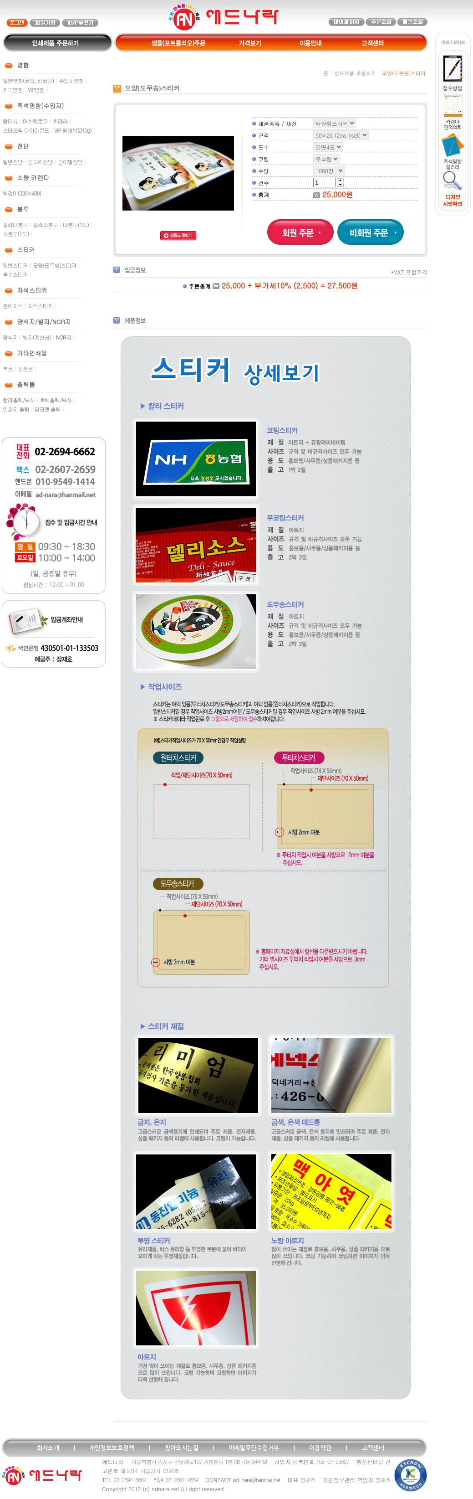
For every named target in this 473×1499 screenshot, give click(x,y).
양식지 (10, 337)
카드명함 (13, 89)
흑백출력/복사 (55, 400)
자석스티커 (40, 305)
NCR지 (63, 337)
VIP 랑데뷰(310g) (73, 130)
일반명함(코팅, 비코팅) (28, 80)
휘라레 (60, 121)
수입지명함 (71, 80)
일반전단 (13, 161)
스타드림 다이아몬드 (26, 130)
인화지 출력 (16, 409)
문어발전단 (70, 161)
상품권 (25, 368)
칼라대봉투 (15, 224)
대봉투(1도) (76, 224)
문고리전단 (40, 161)
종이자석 (13, 305)
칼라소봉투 (45, 224)
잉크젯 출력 (47, 409)
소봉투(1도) (16, 233)
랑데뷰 (10, 121)
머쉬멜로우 (35, 121)
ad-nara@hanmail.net (256, 1480)
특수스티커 (15, 274)
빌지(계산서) (37, 337)
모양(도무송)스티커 (54, 265)
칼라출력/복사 (19, 400)
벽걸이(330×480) (22, 193)
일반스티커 (15, 265)
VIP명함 (36, 89)
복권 (8, 368)
